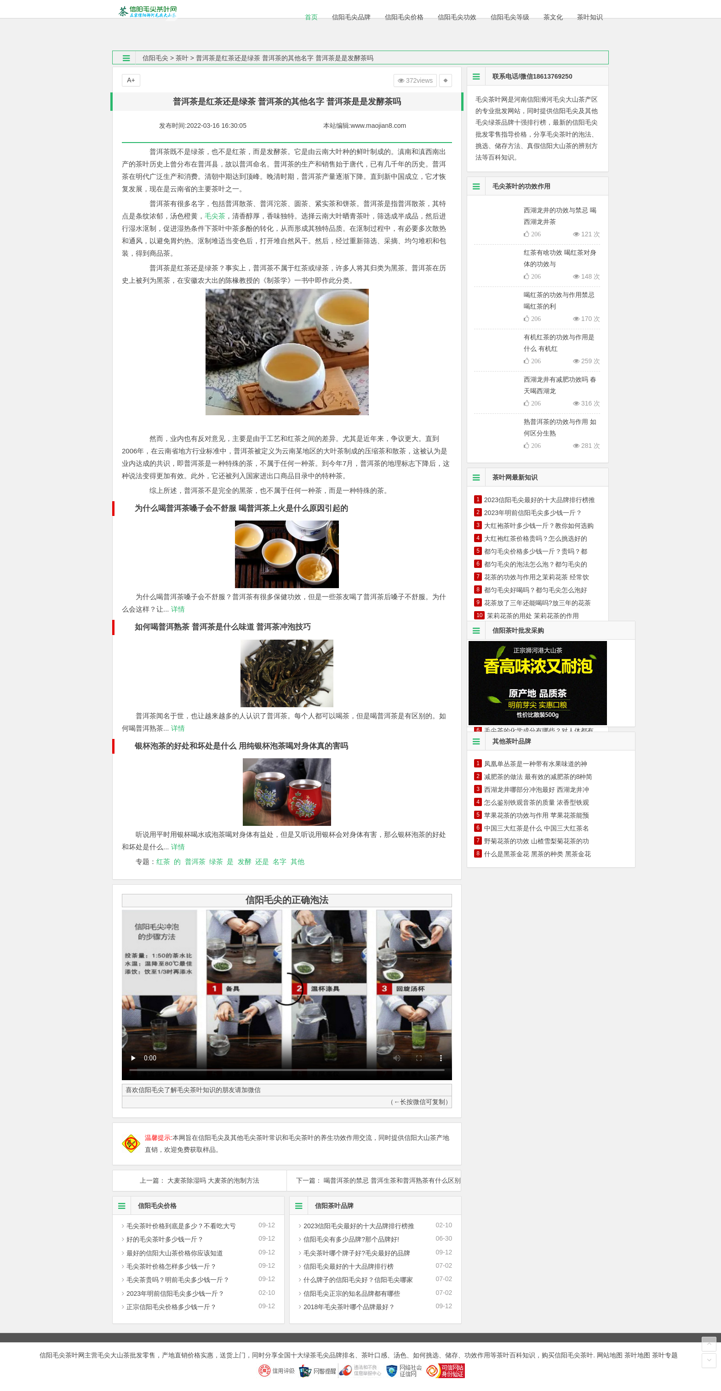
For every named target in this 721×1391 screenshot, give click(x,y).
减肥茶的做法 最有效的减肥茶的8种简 (538, 776)
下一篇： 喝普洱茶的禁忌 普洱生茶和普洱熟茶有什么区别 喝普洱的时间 (374, 1180)
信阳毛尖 (155, 58)
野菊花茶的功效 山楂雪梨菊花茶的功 (536, 841)
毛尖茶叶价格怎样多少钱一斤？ (171, 1266)
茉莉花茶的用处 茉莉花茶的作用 (533, 615)
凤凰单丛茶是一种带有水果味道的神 (535, 763)
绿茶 (216, 861)
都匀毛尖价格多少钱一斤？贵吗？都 (535, 551)
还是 (262, 861)
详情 (177, 609)
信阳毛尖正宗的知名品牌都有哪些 (351, 1293)
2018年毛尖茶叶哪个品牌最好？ (349, 1307)
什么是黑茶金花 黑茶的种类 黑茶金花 (537, 854)
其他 (297, 861)
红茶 (163, 861)
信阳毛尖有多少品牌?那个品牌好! (351, 1239)
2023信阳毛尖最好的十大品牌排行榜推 (358, 1226)
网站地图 (610, 1355)
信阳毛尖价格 (145, 1205)
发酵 (245, 861)
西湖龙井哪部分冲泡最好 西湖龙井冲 (536, 789)
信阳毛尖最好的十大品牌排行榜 (348, 1266)
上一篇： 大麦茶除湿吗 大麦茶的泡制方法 (199, 1180)
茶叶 (182, 58)
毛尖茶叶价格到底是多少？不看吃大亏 (181, 1226)
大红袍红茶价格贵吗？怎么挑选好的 (535, 538)
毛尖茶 (215, 216)
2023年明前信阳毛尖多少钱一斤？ (175, 1293)
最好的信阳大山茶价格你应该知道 (174, 1253)
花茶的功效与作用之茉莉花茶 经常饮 (536, 577)
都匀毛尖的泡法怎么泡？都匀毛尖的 (535, 564)
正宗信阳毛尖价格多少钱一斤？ (171, 1307)
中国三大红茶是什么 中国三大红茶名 (536, 828)
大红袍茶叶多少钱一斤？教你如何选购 (539, 525)
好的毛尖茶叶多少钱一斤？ (165, 1239)
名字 (279, 861)
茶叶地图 (637, 1355)
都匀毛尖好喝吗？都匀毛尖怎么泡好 (535, 590)
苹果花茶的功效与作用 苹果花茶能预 (536, 815)
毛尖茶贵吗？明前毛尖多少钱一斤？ (177, 1279)
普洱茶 (195, 861)
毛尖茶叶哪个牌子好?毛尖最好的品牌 (356, 1253)
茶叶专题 (665, 1355)
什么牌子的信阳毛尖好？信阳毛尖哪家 (358, 1279)
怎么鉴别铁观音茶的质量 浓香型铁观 (536, 802)
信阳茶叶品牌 (322, 1205)
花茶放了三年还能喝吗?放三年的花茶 (537, 603)
